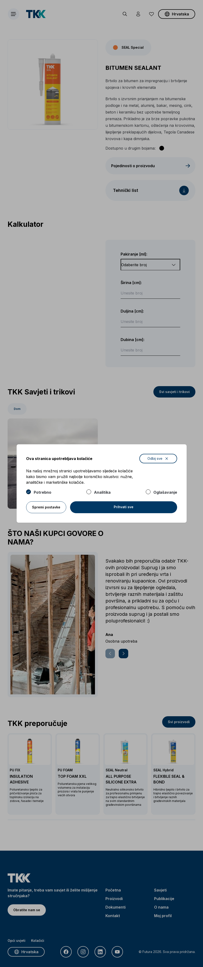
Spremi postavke (46, 507)
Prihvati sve (123, 507)
